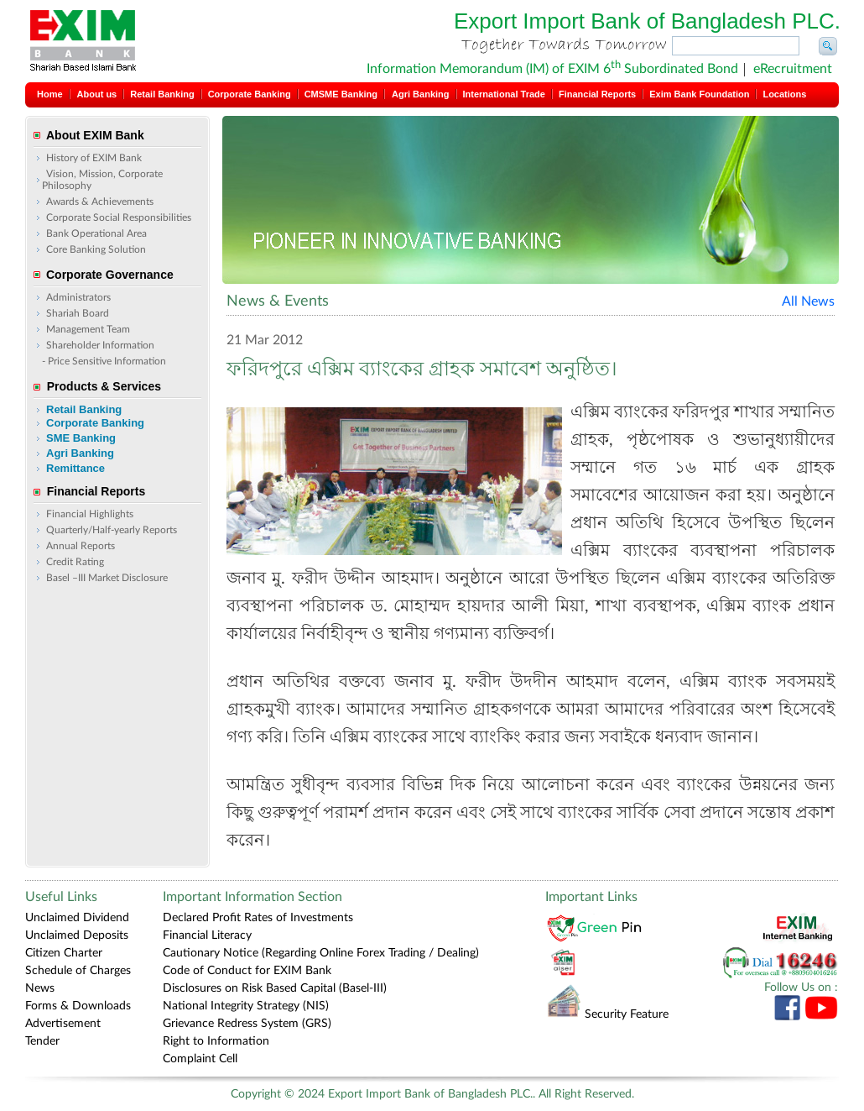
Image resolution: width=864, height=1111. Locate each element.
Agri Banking (420, 94)
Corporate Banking (249, 94)
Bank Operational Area (96, 233)
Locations (784, 94)
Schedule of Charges (78, 971)
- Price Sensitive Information (104, 361)
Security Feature (607, 1014)
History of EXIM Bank (94, 158)
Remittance (75, 468)
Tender (42, 1041)
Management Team (88, 329)
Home (50, 94)
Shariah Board (77, 313)
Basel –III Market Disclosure (107, 578)
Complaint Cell (200, 1059)
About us (97, 94)
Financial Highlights (89, 514)
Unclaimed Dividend (77, 918)
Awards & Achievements (100, 202)
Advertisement (63, 1024)
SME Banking (81, 438)
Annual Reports (80, 546)
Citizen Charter (63, 953)
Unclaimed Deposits (76, 935)
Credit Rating (75, 562)
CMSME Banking (340, 94)
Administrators (78, 297)
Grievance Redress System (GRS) (247, 1024)
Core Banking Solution (96, 249)
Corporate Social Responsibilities (118, 217)
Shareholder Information (100, 345)
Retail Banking (162, 94)
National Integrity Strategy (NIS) (246, 1006)
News (40, 988)
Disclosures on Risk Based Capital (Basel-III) (275, 988)
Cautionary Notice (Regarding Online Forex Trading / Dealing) (321, 953)
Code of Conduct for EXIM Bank (247, 971)
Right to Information (216, 1041)
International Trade (504, 94)
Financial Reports (597, 94)
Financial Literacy (207, 935)
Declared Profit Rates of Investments (258, 918)
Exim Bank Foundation (699, 94)
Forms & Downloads (78, 1006)
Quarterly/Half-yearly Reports (111, 530)
